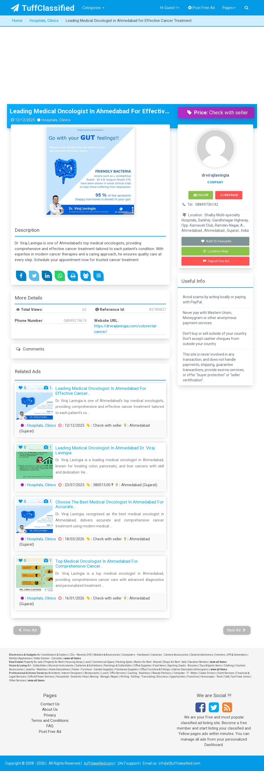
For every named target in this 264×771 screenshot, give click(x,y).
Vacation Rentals (198, 662)
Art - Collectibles (37, 665)
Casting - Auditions (139, 673)
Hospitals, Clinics (41, 425)
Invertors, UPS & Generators (231, 654)
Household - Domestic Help (72, 676)
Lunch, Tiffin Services (113, 673)
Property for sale (33, 662)
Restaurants (92, 673)
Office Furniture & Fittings (155, 669)
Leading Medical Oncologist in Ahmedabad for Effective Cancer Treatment (90, 111)
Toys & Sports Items (211, 665)
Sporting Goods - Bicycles (183, 665)
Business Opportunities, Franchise (178, 676)
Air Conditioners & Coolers (52, 654)
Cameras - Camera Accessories (169, 654)
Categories (93, 7)
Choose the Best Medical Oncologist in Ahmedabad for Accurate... (109, 504)
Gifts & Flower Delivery (41, 676)
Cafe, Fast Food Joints (237, 676)
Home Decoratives (59, 669)
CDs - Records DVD (81, 654)
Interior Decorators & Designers (190, 669)
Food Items (159, 665)
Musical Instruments (60, 665)
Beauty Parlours (161, 673)
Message (229, 195)
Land (87, 662)
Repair (115, 676)
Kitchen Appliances (20, 658)
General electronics (201, 654)
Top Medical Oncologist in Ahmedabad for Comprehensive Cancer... (96, 564)
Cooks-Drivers (207, 673)
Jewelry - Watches (36, 669)
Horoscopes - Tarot (211, 676)
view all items (72, 658)
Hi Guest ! (169, 7)
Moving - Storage (99, 676)
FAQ (49, 726)
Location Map (215, 251)
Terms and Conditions (50, 720)
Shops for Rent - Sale (174, 662)
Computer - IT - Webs (185, 673)
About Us (50, 709)
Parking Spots (124, 662)
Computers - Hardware (135, 654)
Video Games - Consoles (48, 658)
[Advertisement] (132, 65)
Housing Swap (73, 662)
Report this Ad (216, 261)
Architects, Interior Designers (65, 673)
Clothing (229, 665)
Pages (229, 7)
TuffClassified (43, 8)
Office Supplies (142, 665)
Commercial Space (103, 662)
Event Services (226, 673)
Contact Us (50, 704)
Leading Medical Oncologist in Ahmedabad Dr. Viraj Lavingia (105, 450)
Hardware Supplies (126, 669)
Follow (201, 195)
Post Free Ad (201, 7)
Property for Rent (53, 662)
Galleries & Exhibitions (88, 665)
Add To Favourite (216, 241)
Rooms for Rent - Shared (147, 662)
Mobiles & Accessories (107, 654)
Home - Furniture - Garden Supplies (92, 669)
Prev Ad (28, 630)
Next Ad (236, 630)
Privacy (50, 715)
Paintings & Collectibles (118, 665)
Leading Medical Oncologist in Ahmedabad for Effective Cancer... (100, 391)
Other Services (17, 680)
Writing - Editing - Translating (137, 676)
